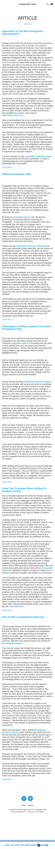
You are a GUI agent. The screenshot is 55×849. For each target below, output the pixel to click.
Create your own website (35, 812)
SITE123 (23, 812)
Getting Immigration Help (16, 174)
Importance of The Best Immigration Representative (22, 32)
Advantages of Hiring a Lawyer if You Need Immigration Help (26, 327)
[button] (3, 4)
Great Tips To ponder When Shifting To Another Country (24, 489)
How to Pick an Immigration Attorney (23, 617)
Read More (8, 167)
